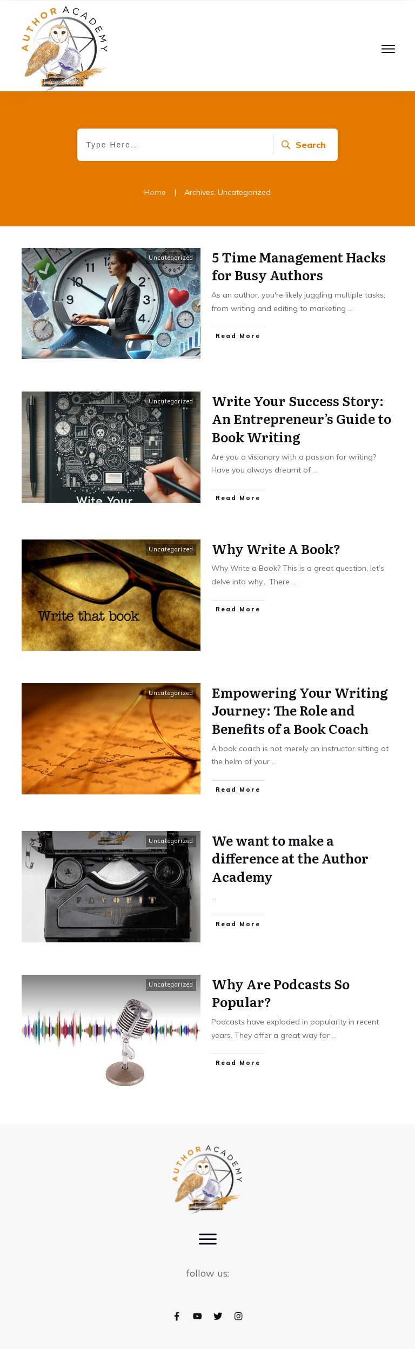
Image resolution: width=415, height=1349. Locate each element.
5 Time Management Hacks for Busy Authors (299, 266)
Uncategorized (171, 257)
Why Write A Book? (276, 548)
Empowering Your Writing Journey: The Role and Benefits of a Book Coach (300, 710)
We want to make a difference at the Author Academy (290, 858)
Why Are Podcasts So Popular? (281, 992)
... (350, 308)
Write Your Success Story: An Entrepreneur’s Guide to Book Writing (301, 418)
